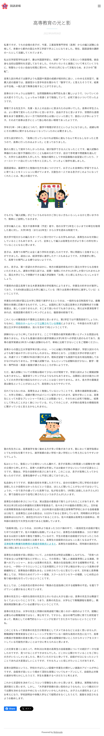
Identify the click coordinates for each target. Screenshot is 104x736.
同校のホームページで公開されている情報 (38, 323)
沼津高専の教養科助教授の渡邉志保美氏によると (30, 543)
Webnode (58, 732)
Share (10, 708)
